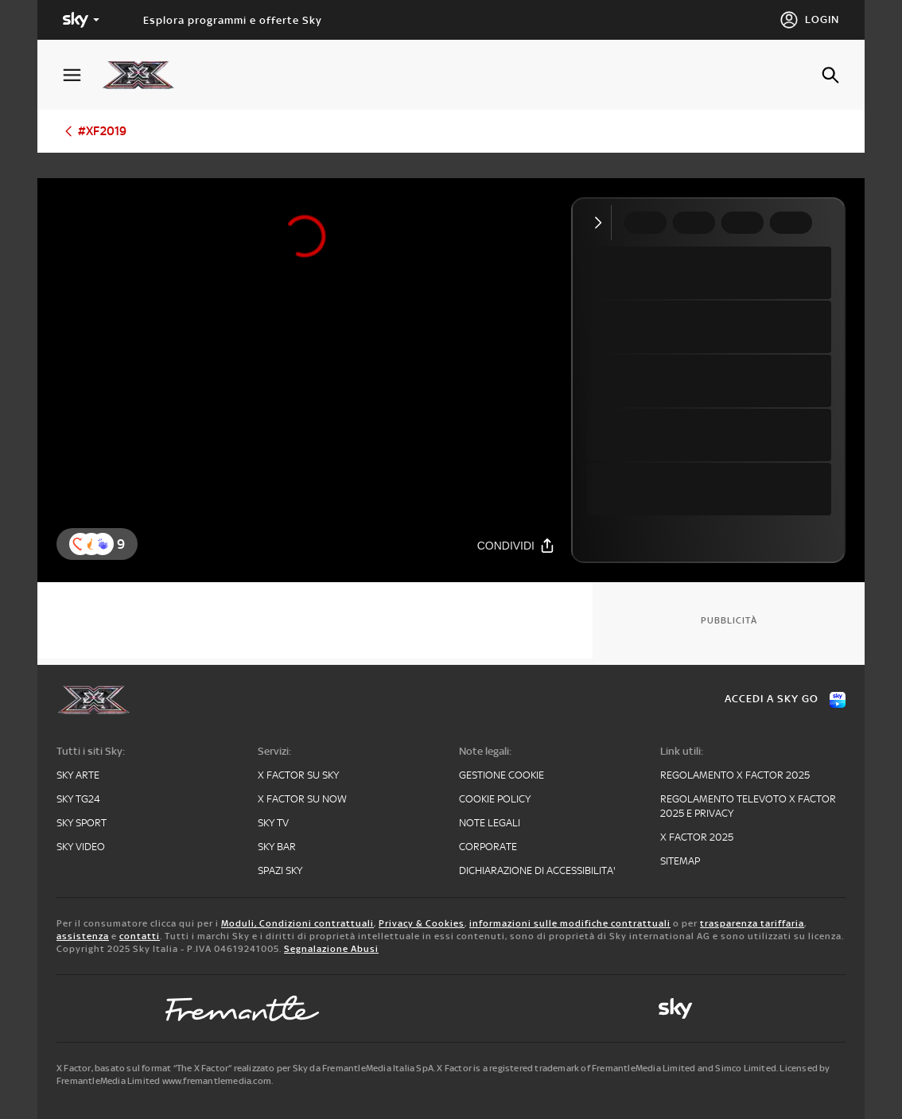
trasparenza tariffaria (752, 923)
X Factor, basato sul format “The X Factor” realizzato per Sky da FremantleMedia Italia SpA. (245, 1068)
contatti (139, 936)
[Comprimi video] (602, 222)
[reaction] (102, 544)
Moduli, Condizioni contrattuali (297, 923)
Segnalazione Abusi (331, 948)
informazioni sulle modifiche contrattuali (570, 923)
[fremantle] (242, 1008)
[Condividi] (516, 545)
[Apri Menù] (82, 75)
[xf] (146, 75)
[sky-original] (675, 1008)
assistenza (82, 936)
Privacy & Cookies (422, 923)
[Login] (809, 19)
